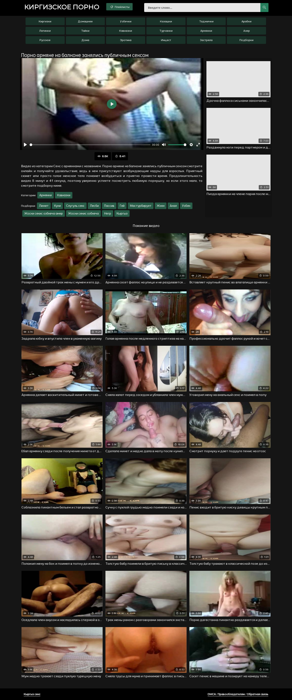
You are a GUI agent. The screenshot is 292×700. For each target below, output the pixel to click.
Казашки (166, 21)
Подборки (246, 40)
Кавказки (125, 31)
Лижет (44, 206)
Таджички (206, 21)
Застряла (206, 40)
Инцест (166, 40)
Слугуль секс (75, 206)
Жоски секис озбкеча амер (43, 213)
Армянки (206, 31)
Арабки (246, 21)
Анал (173, 206)
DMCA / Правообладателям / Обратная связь (238, 694)
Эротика (125, 40)
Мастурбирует (140, 206)
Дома (85, 40)
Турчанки (166, 31)
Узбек (186, 206)
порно (61, 7)
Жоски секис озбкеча (83, 213)
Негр (107, 213)
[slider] (90, 145)
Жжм (160, 206)
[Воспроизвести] (25, 144)
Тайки (85, 31)
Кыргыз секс (32, 694)
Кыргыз (122, 213)
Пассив (109, 206)
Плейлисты (120, 6)
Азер (246, 31)
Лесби (94, 206)
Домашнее (85, 21)
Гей (122, 206)
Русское (45, 40)
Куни (57, 206)
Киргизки (45, 21)
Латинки (45, 31)
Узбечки (125, 21)
